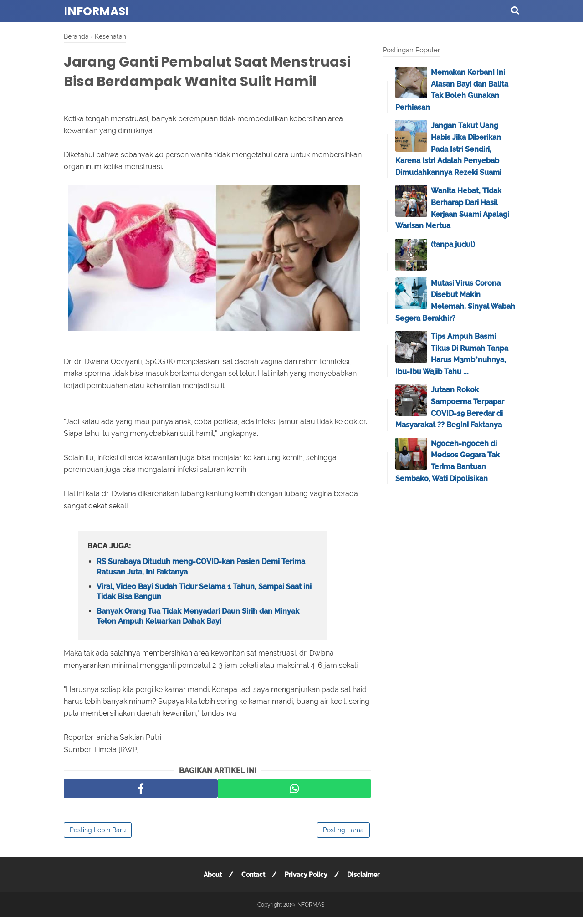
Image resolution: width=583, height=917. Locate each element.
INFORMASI (96, 11)
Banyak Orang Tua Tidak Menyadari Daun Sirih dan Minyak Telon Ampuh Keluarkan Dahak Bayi (198, 616)
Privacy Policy (306, 874)
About (213, 874)
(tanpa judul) (453, 244)
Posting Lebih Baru (98, 830)
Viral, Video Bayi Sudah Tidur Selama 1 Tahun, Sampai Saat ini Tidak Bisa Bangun (204, 591)
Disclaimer (363, 874)
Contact (253, 874)
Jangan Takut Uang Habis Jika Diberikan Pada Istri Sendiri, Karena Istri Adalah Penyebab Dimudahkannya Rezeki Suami (448, 148)
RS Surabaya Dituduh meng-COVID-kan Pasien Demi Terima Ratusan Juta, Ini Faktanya (201, 566)
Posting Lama (343, 830)
